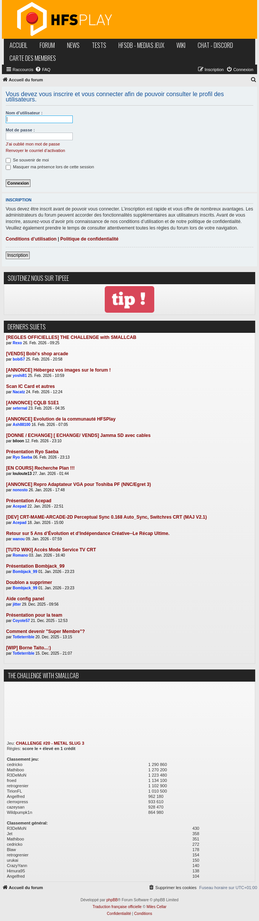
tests (99, 45)
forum (47, 45)
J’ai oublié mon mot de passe (33, 144)
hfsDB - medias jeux (141, 45)
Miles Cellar (156, 907)
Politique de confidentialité (89, 239)
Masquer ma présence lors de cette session (50, 167)
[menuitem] (42, 69)
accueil (18, 45)
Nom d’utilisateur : (24, 113)
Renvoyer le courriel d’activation (35, 150)
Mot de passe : (20, 130)
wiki (180, 45)
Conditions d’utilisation (31, 239)
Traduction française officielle (117, 907)
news (73, 45)
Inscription (17, 255)
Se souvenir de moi (27, 160)
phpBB (112, 900)
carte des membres (33, 58)
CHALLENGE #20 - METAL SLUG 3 (50, 743)
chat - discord (215, 45)
